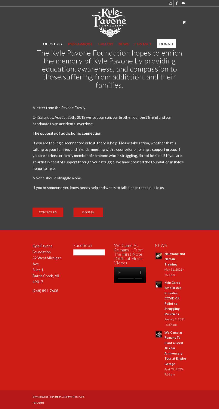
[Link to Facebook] (177, 3)
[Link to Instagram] (170, 3)
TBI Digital (38, 402)
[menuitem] (52, 43)
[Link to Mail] (183, 3)
